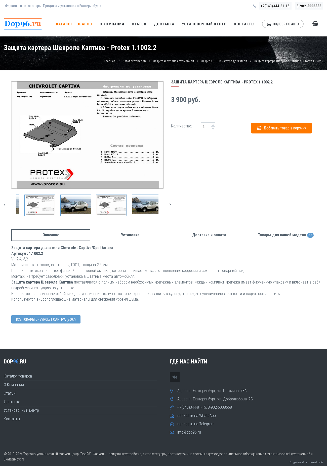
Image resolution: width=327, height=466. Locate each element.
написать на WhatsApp (196, 415)
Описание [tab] (51, 234)
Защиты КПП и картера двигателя (224, 61)
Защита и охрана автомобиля (173, 61)
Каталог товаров (74, 24)
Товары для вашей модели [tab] (286, 235)
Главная (109, 61)
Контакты (244, 24)
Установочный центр (204, 24)
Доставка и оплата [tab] (209, 234)
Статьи (139, 24)
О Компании (112, 24)
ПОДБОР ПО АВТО (283, 24)
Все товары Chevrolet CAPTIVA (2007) (46, 319)
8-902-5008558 (309, 6)
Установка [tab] (130, 234)
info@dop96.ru (189, 432)
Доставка (164, 24)
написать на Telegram (195, 424)
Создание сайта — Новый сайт (306, 462)
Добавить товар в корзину (281, 127)
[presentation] (5, 204)
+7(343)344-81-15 (275, 6)
